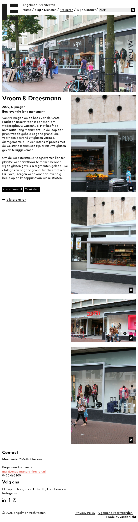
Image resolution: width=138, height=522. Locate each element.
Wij (78, 10)
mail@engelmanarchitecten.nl (24, 471)
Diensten (50, 10)
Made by (121, 517)
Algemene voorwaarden (115, 513)
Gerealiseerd (12, 189)
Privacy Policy (85, 513)
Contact (90, 10)
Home (27, 10)
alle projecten (16, 199)
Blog (37, 10)
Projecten (66, 10)
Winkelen (32, 189)
